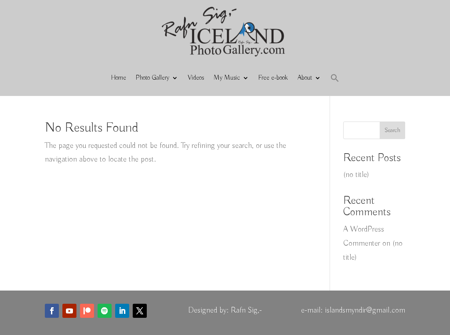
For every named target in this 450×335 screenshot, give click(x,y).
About (305, 78)
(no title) (356, 175)
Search (392, 130)
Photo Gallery (152, 78)
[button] (334, 78)
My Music (227, 78)
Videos (196, 78)
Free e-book (273, 78)
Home (118, 78)
